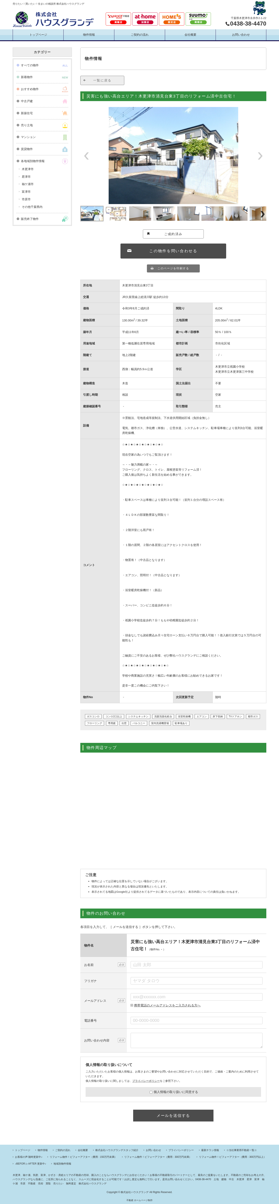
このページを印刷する (173, 268)
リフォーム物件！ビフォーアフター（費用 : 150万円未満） (83, 1156)
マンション (28, 137)
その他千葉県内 (32, 207)
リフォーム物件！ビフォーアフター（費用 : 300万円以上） (232, 1156)
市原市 (26, 199)
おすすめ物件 (30, 89)
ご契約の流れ (140, 34)
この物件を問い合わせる (173, 251)
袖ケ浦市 (28, 184)
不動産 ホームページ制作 (139, 1200)
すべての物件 (30, 65)
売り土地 (27, 125)
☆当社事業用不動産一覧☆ (241, 1150)
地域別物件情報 (62, 1163)
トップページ (38, 34)
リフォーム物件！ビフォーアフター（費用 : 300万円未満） (157, 1156)
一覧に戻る (102, 80)
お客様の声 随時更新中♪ (28, 1156)
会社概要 (190, 34)
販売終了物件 (30, 219)
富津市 (26, 191)
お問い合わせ (241, 34)
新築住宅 (27, 113)
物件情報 (89, 34)
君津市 (26, 176)
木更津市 (28, 169)
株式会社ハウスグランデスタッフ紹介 (116, 1150)
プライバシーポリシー (146, 1080)
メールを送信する (173, 1115)
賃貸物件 (27, 149)
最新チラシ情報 (210, 1150)
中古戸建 (27, 101)
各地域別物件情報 (33, 161)
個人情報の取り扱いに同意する (174, 1092)
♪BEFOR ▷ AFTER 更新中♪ (30, 1163)
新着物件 (27, 77)
